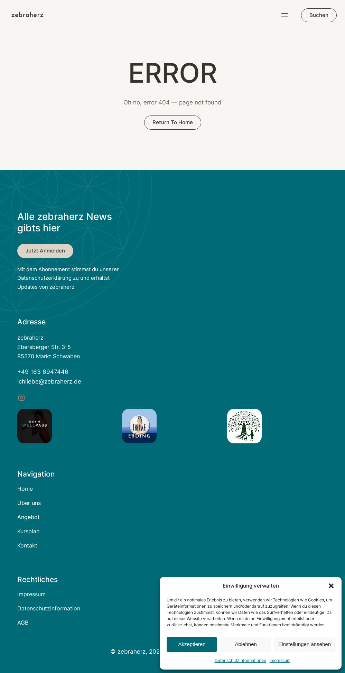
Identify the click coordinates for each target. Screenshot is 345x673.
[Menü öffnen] (285, 15)
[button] (331, 585)
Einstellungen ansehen (304, 644)
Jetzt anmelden (45, 250)
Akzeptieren (191, 644)
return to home (172, 122)
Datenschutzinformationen (240, 660)
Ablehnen (246, 644)
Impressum (280, 660)
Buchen (318, 15)
